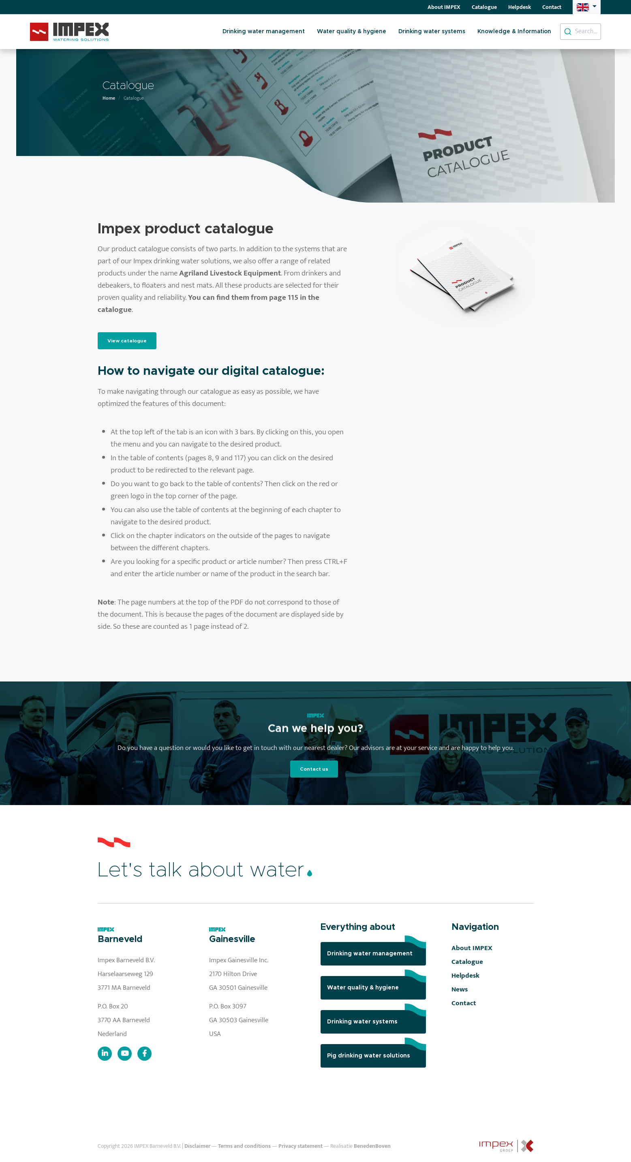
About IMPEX (444, 7)
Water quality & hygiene (351, 31)
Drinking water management (263, 31)
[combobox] (580, 31)
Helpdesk (519, 7)
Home (109, 98)
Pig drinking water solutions (376, 1051)
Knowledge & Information (514, 31)
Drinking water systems (431, 31)
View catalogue (127, 340)
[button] (586, 7)
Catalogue (484, 7)
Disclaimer (197, 1146)
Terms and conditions (244, 1146)
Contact (551, 7)
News (459, 989)
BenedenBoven (372, 1146)
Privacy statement (300, 1146)
